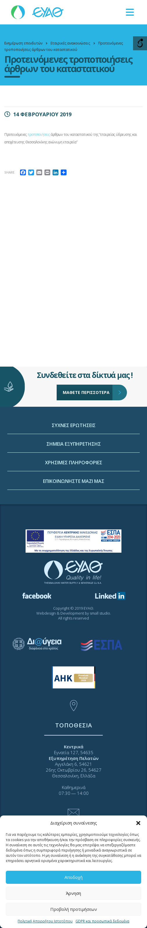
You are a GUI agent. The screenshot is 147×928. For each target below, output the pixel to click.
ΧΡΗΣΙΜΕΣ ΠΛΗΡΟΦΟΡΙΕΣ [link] (73, 507)
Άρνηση (73, 893)
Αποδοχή (73, 877)
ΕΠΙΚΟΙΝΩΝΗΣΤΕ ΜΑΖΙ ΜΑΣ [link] (73, 525)
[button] (138, 823)
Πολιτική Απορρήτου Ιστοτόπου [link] (45, 921)
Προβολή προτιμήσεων (73, 909)
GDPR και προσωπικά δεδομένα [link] (102, 921)
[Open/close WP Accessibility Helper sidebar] (140, 43)
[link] (38, 12)
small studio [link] (100, 613)
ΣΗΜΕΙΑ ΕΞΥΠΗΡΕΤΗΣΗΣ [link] (73, 488)
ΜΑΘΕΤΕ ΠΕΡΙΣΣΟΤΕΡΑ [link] (88, 374)
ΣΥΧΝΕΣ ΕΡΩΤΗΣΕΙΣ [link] (74, 470)
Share (9, 172)
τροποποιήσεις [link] (39, 134)
